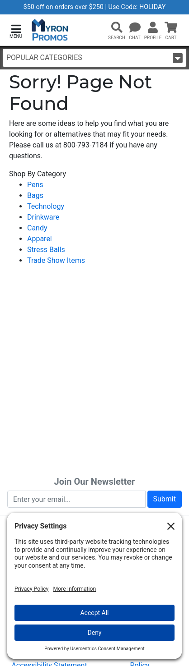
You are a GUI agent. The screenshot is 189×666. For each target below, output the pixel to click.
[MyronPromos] (50, 30)
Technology (45, 206)
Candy (37, 228)
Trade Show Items (56, 260)
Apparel (39, 238)
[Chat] (134, 28)
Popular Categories (94, 58)
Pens (35, 184)
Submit (164, 499)
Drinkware (43, 217)
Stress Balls (46, 249)
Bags (35, 195)
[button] (16, 30)
